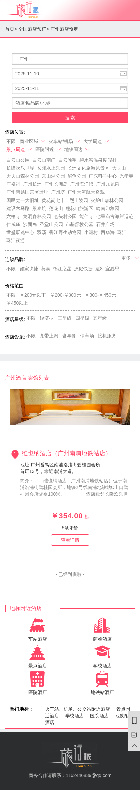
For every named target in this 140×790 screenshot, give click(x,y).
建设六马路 (18, 208)
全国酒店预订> (33, 29)
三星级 (64, 318)
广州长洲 (32, 184)
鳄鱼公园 (77, 176)
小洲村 (91, 232)
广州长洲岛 (56, 184)
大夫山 (119, 168)
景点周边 (19, 149)
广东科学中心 (103, 176)
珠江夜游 (15, 240)
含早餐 (69, 335)
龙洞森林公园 (37, 216)
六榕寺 (13, 216)
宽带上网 (49, 335)
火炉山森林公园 (107, 200)
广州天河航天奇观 (86, 192)
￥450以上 (17, 303)
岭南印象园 (107, 208)
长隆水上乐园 (51, 168)
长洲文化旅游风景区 (88, 168)
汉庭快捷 (83, 268)
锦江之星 (62, 268)
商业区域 (33, 141)
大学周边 (96, 141)
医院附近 (48, 149)
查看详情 (70, 540)
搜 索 (70, 117)
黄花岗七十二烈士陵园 (65, 200)
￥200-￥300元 (65, 295)
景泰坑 (39, 208)
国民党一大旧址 (22, 200)
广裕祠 (13, 184)
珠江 (122, 232)
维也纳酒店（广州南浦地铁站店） (66, 453)
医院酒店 (99, 715)
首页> (11, 29)
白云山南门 (44, 160)
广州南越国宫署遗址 (27, 192)
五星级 (100, 318)
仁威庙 (13, 224)
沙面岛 (30, 224)
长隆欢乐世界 (20, 168)
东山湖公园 (53, 176)
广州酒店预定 (64, 29)
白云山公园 (18, 160)
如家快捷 (29, 268)
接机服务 (107, 335)
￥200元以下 (33, 295)
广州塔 (58, 192)
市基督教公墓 (79, 224)
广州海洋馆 (81, 184)
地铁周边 (77, 149)
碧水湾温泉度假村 (98, 160)
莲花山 (56, 208)
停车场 (87, 335)
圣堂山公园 (51, 224)
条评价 (70, 527)
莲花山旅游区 (79, 208)
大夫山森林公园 (22, 176)
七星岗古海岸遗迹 (114, 216)
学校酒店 (74, 715)
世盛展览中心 (20, 232)
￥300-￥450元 (100, 295)
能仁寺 (86, 216)
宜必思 (112, 268)
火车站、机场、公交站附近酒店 (77, 709)
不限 (11, 141)
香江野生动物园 (65, 232)
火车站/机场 (65, 141)
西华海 (108, 232)
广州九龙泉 (107, 184)
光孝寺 (126, 176)
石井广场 (105, 224)
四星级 (82, 318)
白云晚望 (67, 160)
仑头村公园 (65, 216)
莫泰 (45, 268)
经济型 (47, 318)
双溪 (41, 232)
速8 (99, 268)
